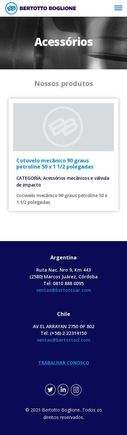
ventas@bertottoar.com (63, 290)
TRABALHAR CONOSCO (63, 363)
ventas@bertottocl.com (63, 340)
